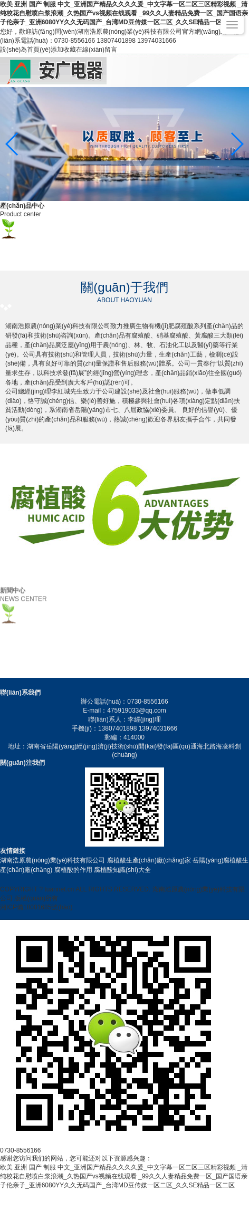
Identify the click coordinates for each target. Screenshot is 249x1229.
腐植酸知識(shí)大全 (122, 869)
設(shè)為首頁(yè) (25, 49)
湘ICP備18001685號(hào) (36, 907)
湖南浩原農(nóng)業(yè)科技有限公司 (52, 860)
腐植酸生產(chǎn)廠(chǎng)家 (149, 860)
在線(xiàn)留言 (96, 49)
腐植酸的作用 (73, 869)
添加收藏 (63, 49)
